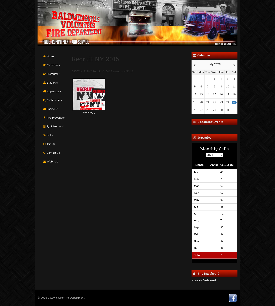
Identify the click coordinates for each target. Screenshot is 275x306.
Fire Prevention (54, 118)
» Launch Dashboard (204, 280)
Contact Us (51, 153)
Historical (50, 74)
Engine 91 (51, 109)
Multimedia (51, 100)
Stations (50, 82)
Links (48, 135)
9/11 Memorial (53, 126)
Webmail (50, 161)
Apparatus (51, 91)
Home (48, 56)
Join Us (49, 144)
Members (50, 65)
